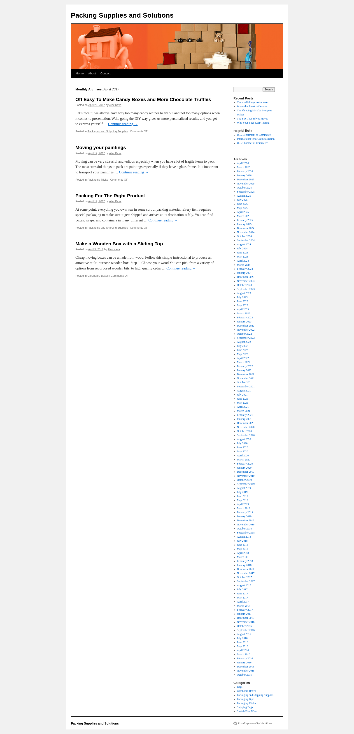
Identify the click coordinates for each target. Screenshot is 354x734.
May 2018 (242, 548)
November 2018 (246, 524)
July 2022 (242, 345)
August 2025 (244, 195)
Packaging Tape (245, 699)
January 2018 (244, 565)
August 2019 (244, 488)
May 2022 (242, 354)
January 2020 (244, 467)
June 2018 (242, 544)
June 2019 (242, 496)
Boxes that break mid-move (252, 106)
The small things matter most (253, 102)
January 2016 (244, 662)
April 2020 (243, 455)
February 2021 (245, 414)
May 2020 (242, 451)
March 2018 (243, 557)
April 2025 (243, 212)
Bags (239, 686)
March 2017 (243, 605)
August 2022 (244, 341)
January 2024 (244, 272)
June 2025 (242, 203)
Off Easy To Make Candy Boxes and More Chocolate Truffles (143, 99)
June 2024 (242, 252)
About (92, 73)
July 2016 (242, 638)
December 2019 (245, 471)
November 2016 (246, 622)
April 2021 (243, 406)
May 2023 (242, 305)
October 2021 (244, 382)
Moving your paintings (100, 147)
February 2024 (245, 268)
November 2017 (246, 573)
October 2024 (244, 236)
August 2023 (244, 293)
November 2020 (246, 427)
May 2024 (242, 256)
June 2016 (242, 642)
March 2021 (243, 410)
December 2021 (245, 374)
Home (80, 73)
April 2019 (243, 504)
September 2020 (246, 435)
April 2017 (243, 601)
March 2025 (243, 216)
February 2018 (245, 561)
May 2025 (242, 207)
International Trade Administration (256, 138)
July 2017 (242, 589)
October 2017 (244, 577)
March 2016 (243, 654)
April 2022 (243, 358)
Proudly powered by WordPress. (255, 723)
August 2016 (244, 634)
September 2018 (246, 532)
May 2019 (242, 500)
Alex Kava (115, 105)
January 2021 (244, 419)
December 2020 (245, 423)
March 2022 (243, 362)
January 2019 (244, 516)
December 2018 (245, 520)
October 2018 (244, 528)
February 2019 (245, 512)
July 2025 (242, 199)
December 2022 (245, 325)
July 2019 (242, 492)
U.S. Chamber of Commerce (252, 143)
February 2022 (245, 366)
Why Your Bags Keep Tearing (253, 122)
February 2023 (245, 317)
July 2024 (242, 248)
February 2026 (245, 171)
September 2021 (246, 386)
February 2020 (245, 463)
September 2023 (246, 289)
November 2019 (246, 475)
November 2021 (246, 378)
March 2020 (243, 459)
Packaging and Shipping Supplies (107, 131)
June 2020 (242, 447)
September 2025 (246, 191)
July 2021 (242, 394)
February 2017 (245, 609)
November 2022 (246, 329)
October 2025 (244, 187)
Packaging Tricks (97, 179)
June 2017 (242, 593)
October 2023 (244, 285)
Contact (105, 73)
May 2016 (242, 646)
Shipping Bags (245, 707)
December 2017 (245, 569)
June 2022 (242, 350)
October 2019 (244, 479)
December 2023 (245, 276)
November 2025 (246, 183)
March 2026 (243, 167)
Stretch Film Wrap (247, 711)
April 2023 (243, 309)
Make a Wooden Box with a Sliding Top (119, 243)
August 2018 (244, 536)
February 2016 (245, 658)
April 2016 (243, 650)
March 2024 (243, 264)
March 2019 (243, 508)
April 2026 (243, 163)
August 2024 (244, 244)
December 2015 (245, 666)
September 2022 (246, 337)
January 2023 (244, 321)
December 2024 (245, 228)
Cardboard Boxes (97, 275)
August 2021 (244, 390)
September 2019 (246, 483)
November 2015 (246, 670)
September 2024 (246, 240)
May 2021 (242, 402)
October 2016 (244, 626)
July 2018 (242, 540)
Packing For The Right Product (110, 195)
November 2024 (246, 232)
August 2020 (244, 439)
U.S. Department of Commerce (254, 134)
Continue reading (123, 124)
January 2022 (244, 370)
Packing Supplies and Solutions (122, 15)
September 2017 (246, 581)
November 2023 (246, 281)
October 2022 (244, 333)
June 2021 (242, 398)
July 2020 (242, 443)
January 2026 (244, 175)
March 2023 (243, 313)
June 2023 (242, 301)
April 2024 (243, 260)
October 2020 (244, 431)
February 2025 (245, 220)
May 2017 (242, 597)
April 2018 (243, 553)
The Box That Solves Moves (252, 118)
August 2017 (244, 585)
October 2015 (244, 674)
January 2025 (244, 224)
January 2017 (244, 613)
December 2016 (245, 617)
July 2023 (242, 297)
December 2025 (245, 179)
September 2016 (246, 630)
